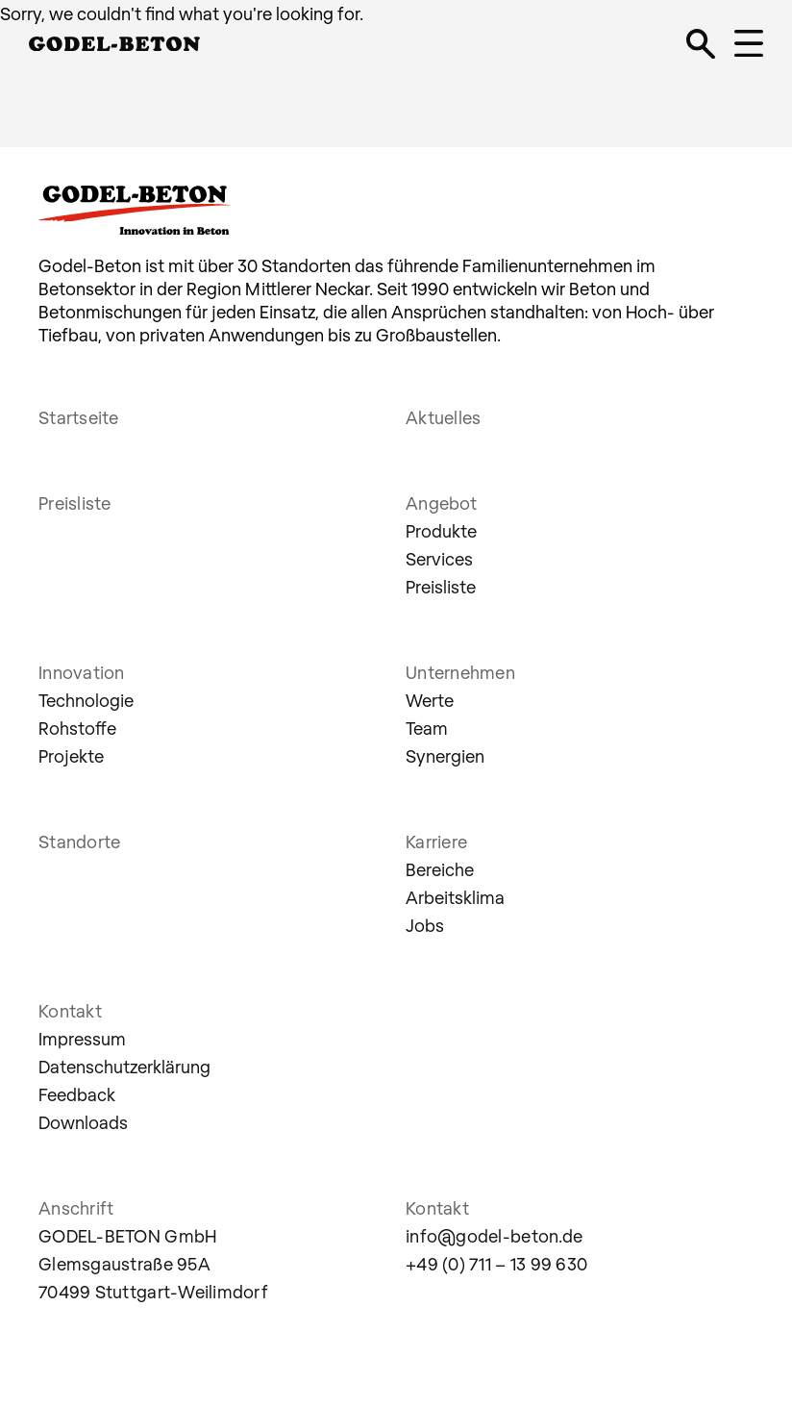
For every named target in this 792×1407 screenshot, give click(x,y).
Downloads (83, 1122)
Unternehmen (460, 672)
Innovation (81, 672)
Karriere (436, 841)
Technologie (86, 700)
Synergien (445, 755)
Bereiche (440, 869)
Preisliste (74, 503)
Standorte (79, 841)
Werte (430, 700)
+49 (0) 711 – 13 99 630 (496, 1263)
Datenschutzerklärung (124, 1066)
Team (427, 728)
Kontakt (70, 1010)
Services (439, 558)
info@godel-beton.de (494, 1235)
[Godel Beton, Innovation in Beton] (114, 40)
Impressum (82, 1038)
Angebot (441, 503)
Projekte (71, 755)
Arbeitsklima (455, 897)
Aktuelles (443, 417)
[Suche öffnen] (700, 43)
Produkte (441, 530)
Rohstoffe (77, 728)
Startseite (78, 417)
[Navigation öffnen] (748, 43)
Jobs (425, 925)
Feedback (76, 1094)
